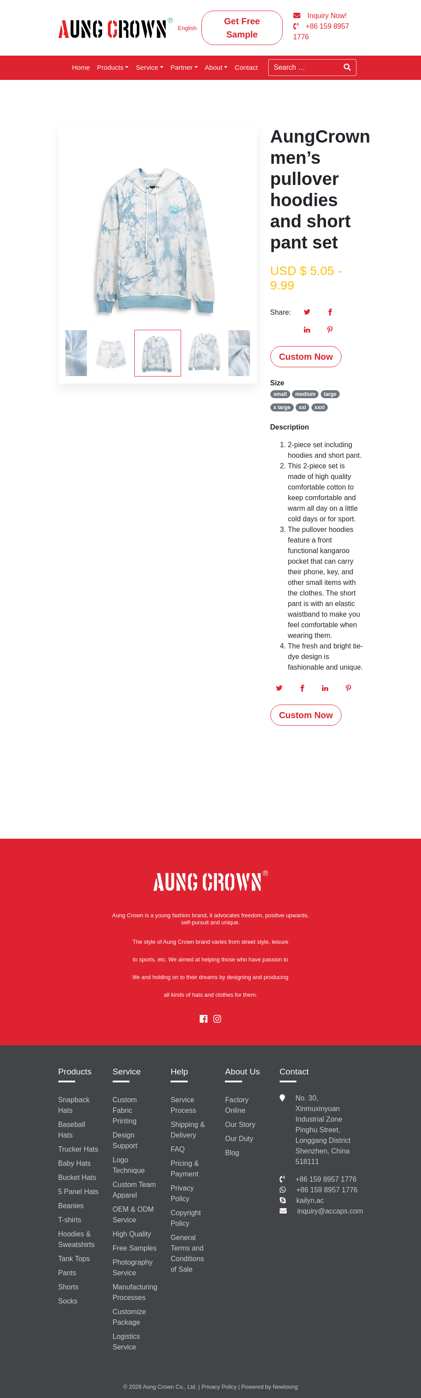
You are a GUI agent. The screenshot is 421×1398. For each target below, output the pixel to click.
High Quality (132, 1234)
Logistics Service (126, 1342)
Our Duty (239, 1138)
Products (110, 67)
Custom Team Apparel (134, 1190)
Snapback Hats (74, 1105)
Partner (182, 67)
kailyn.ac (310, 1200)
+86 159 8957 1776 (326, 1179)
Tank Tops (74, 1258)
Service (147, 67)
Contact (246, 67)
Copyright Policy (186, 1218)
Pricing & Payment (185, 1169)
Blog (232, 1153)
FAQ (178, 1149)
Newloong (285, 1386)
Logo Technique (129, 1165)
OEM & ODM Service (133, 1215)
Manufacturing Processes (135, 1292)
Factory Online (236, 1105)
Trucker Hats (78, 1149)
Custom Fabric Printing (125, 1110)
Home (81, 67)
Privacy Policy (182, 1193)
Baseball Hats (71, 1130)
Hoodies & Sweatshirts (76, 1239)
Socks (68, 1301)
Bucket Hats (77, 1177)
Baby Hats (74, 1163)
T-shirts (69, 1220)
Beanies (71, 1206)
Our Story (240, 1124)
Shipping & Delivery (188, 1130)
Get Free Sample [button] (242, 27)
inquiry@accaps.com (330, 1211)
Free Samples (135, 1248)
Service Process (183, 1105)
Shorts (68, 1287)
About (214, 67)
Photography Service (133, 1268)
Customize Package (129, 1317)
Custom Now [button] (306, 357)
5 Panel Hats (78, 1191)
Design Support (125, 1140)
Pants (67, 1273)
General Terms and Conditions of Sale (187, 1253)
